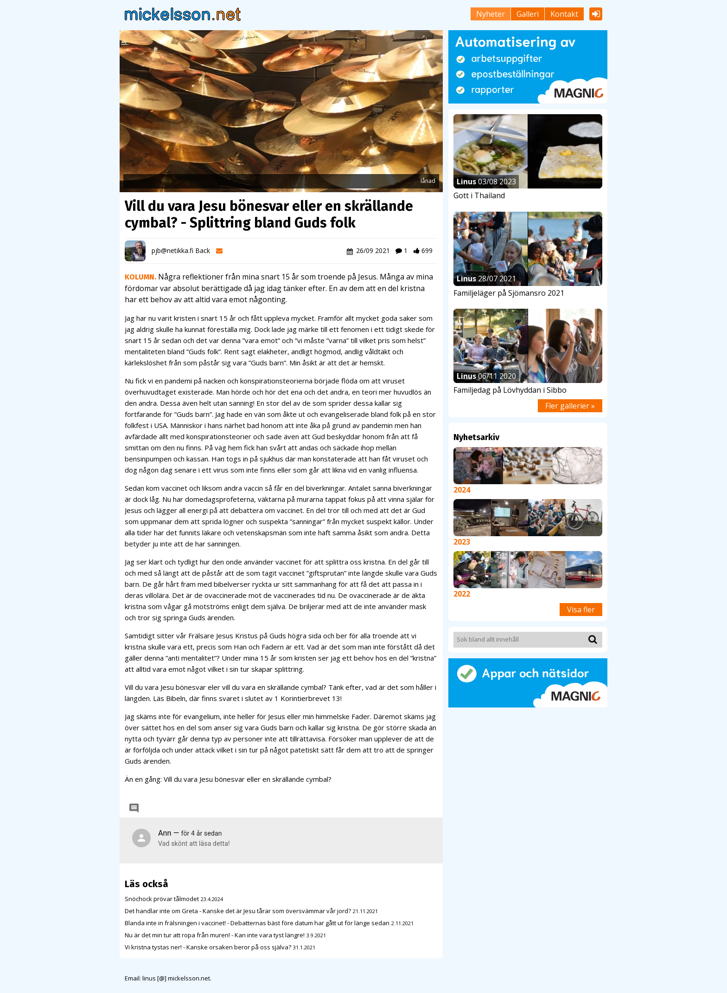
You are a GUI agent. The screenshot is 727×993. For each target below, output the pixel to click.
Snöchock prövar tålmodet (162, 899)
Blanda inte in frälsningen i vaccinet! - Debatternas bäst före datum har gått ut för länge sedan (257, 923)
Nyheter (490, 14)
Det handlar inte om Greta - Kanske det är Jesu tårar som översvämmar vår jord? (238, 911)
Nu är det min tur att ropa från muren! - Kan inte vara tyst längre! (215, 935)
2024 (461, 490)
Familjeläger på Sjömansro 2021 (508, 293)
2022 (461, 594)
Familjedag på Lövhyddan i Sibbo (510, 390)
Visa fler (581, 609)
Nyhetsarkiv (476, 437)
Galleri (528, 14)
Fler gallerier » (570, 406)
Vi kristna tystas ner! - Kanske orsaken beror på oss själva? (208, 947)
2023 (461, 542)
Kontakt (564, 14)
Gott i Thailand (479, 195)
